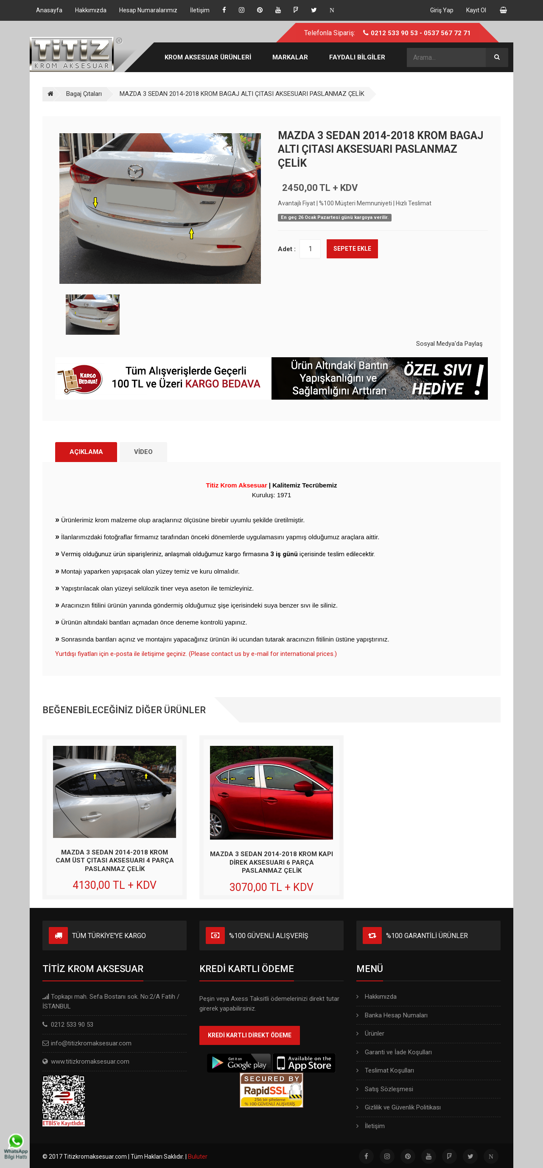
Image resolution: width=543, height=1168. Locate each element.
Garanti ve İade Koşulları (394, 1052)
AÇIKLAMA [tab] (87, 452)
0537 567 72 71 (447, 33)
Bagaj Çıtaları (84, 94)
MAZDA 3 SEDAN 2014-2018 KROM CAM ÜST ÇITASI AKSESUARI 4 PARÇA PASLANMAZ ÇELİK (115, 861)
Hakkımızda (376, 997)
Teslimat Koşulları (385, 1071)
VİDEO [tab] (145, 452)
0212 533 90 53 (394, 33)
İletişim (370, 1126)
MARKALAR (290, 57)
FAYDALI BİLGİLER (357, 57)
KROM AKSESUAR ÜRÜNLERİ (208, 57)
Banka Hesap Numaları (392, 1015)
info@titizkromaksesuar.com (91, 1043)
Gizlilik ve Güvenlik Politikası (398, 1108)
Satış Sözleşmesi (384, 1089)
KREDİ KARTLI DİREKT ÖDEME (249, 1035)
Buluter (197, 1157)
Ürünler (370, 1034)
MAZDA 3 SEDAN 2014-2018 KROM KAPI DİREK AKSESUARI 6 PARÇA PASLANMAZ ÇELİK (271, 863)
